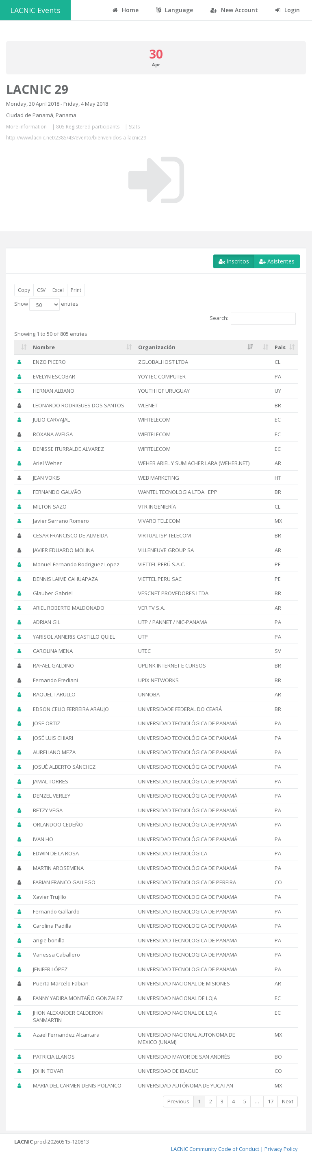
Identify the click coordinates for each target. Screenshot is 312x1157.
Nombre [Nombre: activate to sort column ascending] (44, 347)
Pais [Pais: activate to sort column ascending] (280, 347)
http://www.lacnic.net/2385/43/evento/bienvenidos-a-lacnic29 (76, 137)
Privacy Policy (281, 1149)
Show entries (46, 304)
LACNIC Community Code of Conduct (215, 1149)
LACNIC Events (35, 10)
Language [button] (174, 10)
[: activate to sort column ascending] (22, 347)
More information (26, 126)
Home (126, 10)
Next (287, 1101)
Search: (253, 319)
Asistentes (277, 261)
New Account (234, 10)
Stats (134, 126)
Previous (178, 1101)
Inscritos (234, 261)
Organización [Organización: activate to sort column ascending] (157, 347)
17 (270, 1101)
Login (287, 10)
